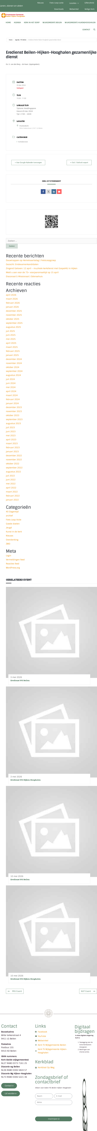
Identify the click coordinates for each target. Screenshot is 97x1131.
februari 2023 (13, 447)
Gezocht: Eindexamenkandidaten (22, 264)
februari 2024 (13, 399)
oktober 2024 (12, 367)
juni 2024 (11, 383)
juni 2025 (11, 335)
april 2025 (11, 343)
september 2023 (14, 419)
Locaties (74, 3)
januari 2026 (12, 307)
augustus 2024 (13, 375)
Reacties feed (12, 563)
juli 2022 (10, 475)
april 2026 (11, 295)
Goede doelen (13, 523)
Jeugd (9, 527)
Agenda (17, 22)
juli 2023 (10, 427)
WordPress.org (13, 567)
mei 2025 (11, 339)
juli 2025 (10, 331)
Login (8, 555)
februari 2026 (13, 303)
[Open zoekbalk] (94, 29)
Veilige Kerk (89, 9)
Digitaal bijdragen (85, 1029)
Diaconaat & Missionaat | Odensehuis (24, 276)
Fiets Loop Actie (13, 519)
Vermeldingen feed (15, 559)
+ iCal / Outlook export (79, 162)
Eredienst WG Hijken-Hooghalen (25, 780)
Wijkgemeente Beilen (52, 22)
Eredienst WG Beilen (20, 680)
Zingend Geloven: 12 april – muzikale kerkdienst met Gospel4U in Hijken (41, 268)
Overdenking (12, 539)
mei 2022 (11, 483)
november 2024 (14, 363)
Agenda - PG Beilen (20, 40)
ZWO (8, 543)
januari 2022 (12, 499)
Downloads (59, 9)
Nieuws (40, 3)
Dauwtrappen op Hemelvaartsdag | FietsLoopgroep (31, 260)
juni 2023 (11, 431)
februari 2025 (13, 351)
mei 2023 (11, 435)
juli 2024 (10, 379)
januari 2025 (12, 355)
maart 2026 (12, 299)
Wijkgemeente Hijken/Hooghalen (80, 22)
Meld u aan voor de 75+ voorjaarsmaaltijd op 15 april (32, 272)
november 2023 (14, 411)
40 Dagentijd (12, 511)
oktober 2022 (12, 463)
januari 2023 (12, 451)
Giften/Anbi (89, 3)
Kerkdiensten (22, 142)
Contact (86, 29)
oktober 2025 (12, 319)
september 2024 (14, 371)
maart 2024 (12, 395)
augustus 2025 (13, 327)
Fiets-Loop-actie (56, 3)
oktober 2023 (12, 415)
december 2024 (14, 359)
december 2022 (14, 455)
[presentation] (53, 1110)
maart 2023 (12, 443)
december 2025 (14, 311)
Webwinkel (74, 9)
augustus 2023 (13, 423)
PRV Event (15, 991)
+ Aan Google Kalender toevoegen (28, 162)
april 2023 (11, 439)
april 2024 (11, 391)
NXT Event (88, 991)
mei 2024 (11, 387)
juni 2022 (11, 479)
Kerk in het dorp (31, 22)
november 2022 (14, 459)
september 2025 (14, 323)
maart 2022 (12, 491)
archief (9, 515)
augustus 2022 (13, 471)
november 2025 (14, 315)
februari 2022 (13, 495)
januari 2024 (12, 403)
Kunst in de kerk (14, 531)
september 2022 (14, 467)
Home (8, 22)
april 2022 (11, 487)
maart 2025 (12, 347)
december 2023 (14, 407)
